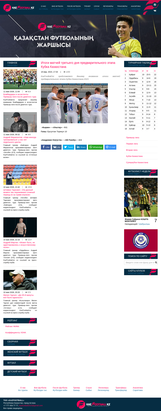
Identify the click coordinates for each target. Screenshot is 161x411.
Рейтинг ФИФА (12, 326)
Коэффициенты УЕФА (15, 332)
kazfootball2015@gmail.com (31, 405)
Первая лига (132, 144)
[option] (80, 36)
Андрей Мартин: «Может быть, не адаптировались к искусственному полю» (19, 244)
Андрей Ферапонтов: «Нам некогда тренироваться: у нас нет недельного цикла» (19, 139)
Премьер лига (132, 137)
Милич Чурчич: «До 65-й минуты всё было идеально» (18, 296)
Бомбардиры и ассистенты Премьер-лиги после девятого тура (19, 95)
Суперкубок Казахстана (137, 162)
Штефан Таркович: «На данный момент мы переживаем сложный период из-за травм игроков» (19, 192)
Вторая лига (131, 150)
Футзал (11, 363)
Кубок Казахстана (134, 156)
